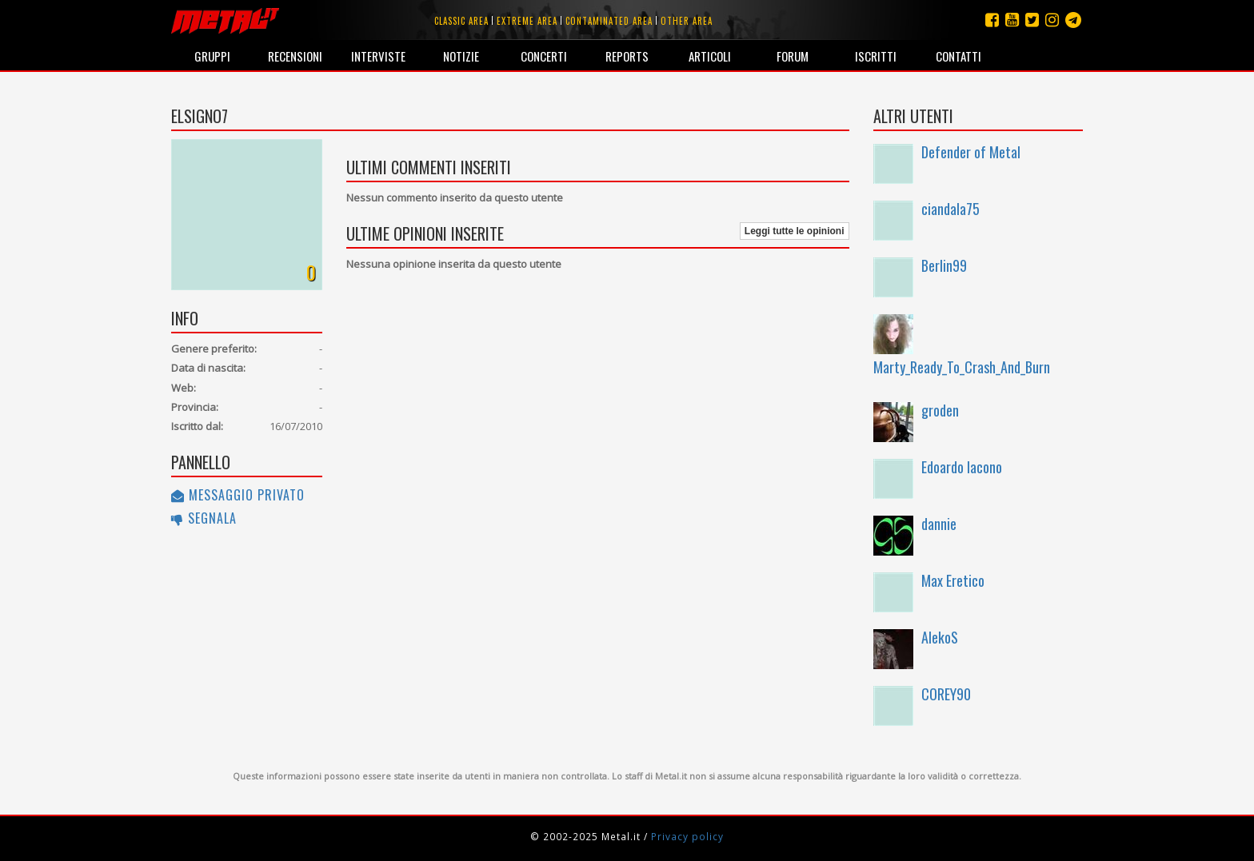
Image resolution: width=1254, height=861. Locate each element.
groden (940, 410)
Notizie (461, 56)
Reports (627, 56)
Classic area (461, 21)
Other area (687, 21)
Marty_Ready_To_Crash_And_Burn (961, 367)
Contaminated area (609, 21)
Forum (793, 56)
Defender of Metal (970, 152)
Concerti (544, 56)
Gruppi (212, 56)
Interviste (378, 56)
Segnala (204, 518)
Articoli (710, 56)
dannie (938, 523)
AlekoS (939, 637)
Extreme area (527, 21)
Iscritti (876, 56)
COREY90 (946, 694)
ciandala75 (950, 208)
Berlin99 (944, 265)
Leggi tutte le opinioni (795, 231)
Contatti (958, 56)
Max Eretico (952, 580)
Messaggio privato (238, 494)
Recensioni (295, 56)
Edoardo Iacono (961, 466)
